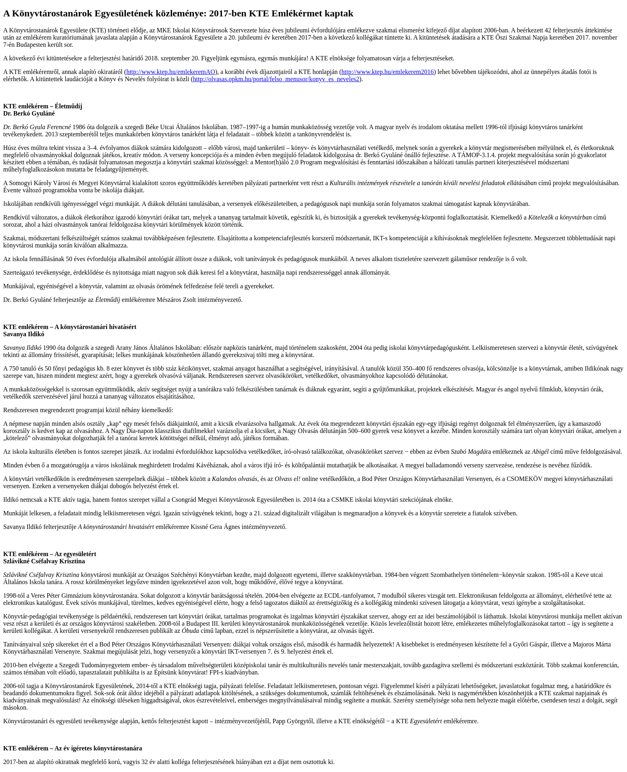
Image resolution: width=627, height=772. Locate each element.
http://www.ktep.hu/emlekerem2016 (387, 71)
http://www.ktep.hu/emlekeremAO (170, 71)
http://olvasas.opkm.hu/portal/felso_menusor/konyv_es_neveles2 (276, 79)
